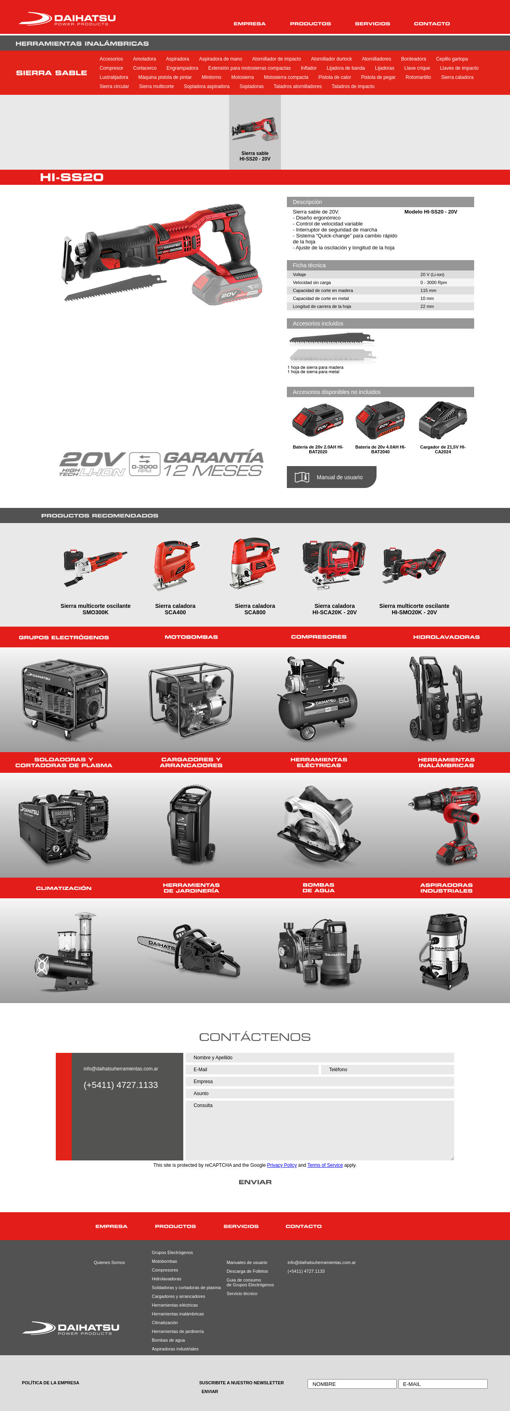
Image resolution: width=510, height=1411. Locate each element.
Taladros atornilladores (298, 86)
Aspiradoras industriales (175, 1348)
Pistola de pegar (378, 77)
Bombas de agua (168, 1340)
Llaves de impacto (459, 68)
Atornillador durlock (331, 59)
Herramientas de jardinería (176, 1331)
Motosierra (242, 77)
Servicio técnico (242, 1293)
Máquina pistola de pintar (165, 77)
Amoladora (144, 59)
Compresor (111, 68)
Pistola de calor (334, 77)
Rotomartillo (418, 77)
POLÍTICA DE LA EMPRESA (50, 1382)
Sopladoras (251, 86)
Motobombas (164, 1261)
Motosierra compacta (286, 77)
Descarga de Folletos (244, 1271)
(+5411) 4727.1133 (306, 1271)
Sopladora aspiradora (207, 86)
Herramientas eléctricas (175, 1305)
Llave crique (417, 68)
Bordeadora (413, 59)
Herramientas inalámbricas (176, 1313)
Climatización (165, 1322)
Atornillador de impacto (276, 59)
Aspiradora (177, 59)
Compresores (165, 1270)
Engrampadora (182, 68)
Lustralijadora (114, 77)
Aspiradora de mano (220, 59)
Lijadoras (384, 68)
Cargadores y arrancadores (176, 1296)
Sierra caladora (457, 77)
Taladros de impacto (353, 86)
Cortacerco (145, 68)
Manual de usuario (340, 477)
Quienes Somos (109, 1262)
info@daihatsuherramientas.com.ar (121, 1069)
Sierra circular (114, 86)
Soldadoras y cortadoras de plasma (176, 1287)
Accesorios (111, 59)
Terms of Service (325, 1165)
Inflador (309, 68)
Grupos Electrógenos (172, 1252)
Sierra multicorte (156, 86)
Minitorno (211, 77)
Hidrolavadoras (166, 1278)
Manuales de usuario (244, 1262)
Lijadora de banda (346, 68)
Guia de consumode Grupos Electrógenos (244, 1282)
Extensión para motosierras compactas (249, 68)
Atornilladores (376, 59)
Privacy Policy (282, 1165)
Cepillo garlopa (452, 59)
